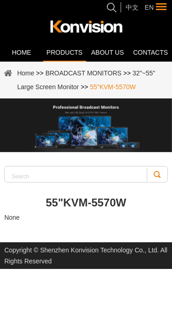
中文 (132, 7)
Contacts (150, 52)
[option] (86, 125)
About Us (107, 52)
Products (64, 52)
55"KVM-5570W (113, 87)
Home (21, 52)
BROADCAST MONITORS (83, 73)
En (149, 7)
